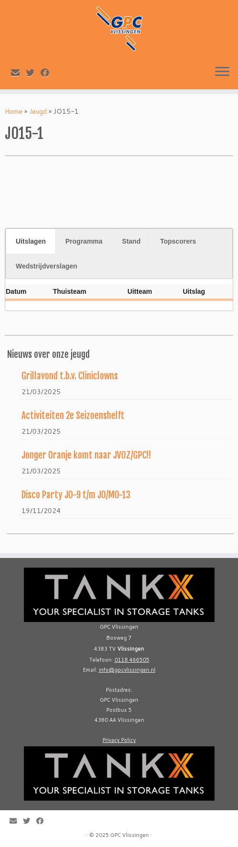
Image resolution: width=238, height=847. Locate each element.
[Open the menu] (222, 72)
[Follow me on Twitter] (33, 72)
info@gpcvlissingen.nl (127, 670)
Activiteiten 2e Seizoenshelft (72, 415)
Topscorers (178, 241)
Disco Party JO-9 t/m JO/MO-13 (75, 495)
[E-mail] (18, 72)
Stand (131, 241)
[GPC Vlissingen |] (119, 29)
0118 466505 (131, 660)
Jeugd (38, 111)
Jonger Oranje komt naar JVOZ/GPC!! (86, 455)
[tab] (30, 241)
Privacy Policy (119, 740)
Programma (84, 241)
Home (13, 111)
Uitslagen (31, 241)
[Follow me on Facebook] (48, 72)
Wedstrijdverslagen (46, 266)
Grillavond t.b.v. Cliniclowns (69, 376)
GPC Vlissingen (129, 835)
